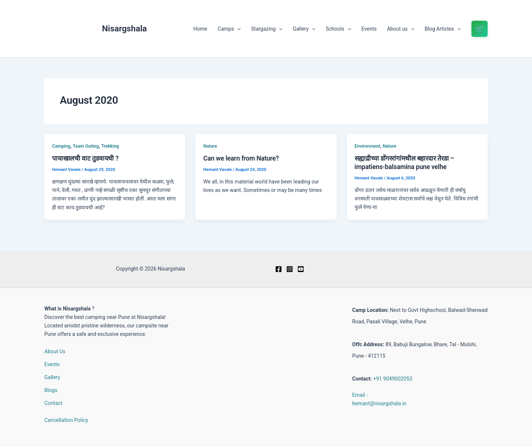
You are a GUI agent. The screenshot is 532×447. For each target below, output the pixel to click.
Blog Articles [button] (443, 29)
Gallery (52, 377)
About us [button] (400, 29)
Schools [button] (338, 29)
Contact (53, 403)
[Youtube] (300, 269)
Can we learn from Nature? (241, 158)
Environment (367, 146)
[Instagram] (289, 269)
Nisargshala (124, 29)
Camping (61, 146)
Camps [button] (229, 29)
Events (368, 29)
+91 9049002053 (392, 379)
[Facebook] (278, 269)
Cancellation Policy (66, 420)
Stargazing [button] (267, 29)
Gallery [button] (304, 29)
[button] (237, 29)
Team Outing (86, 146)
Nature (210, 146)
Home (200, 29)
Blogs (50, 390)
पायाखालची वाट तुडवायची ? (85, 158)
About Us (54, 351)
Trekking (110, 146)
